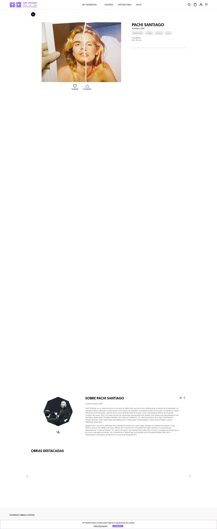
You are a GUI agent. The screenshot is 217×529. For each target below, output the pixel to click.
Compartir (87, 87)
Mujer (168, 33)
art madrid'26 (89, 4)
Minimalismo (137, 33)
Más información (101, 526)
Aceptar (118, 526)
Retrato (159, 33)
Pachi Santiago (148, 24)
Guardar (75, 87)
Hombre (149, 33)
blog (138, 4)
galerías (108, 4)
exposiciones (125, 4)
